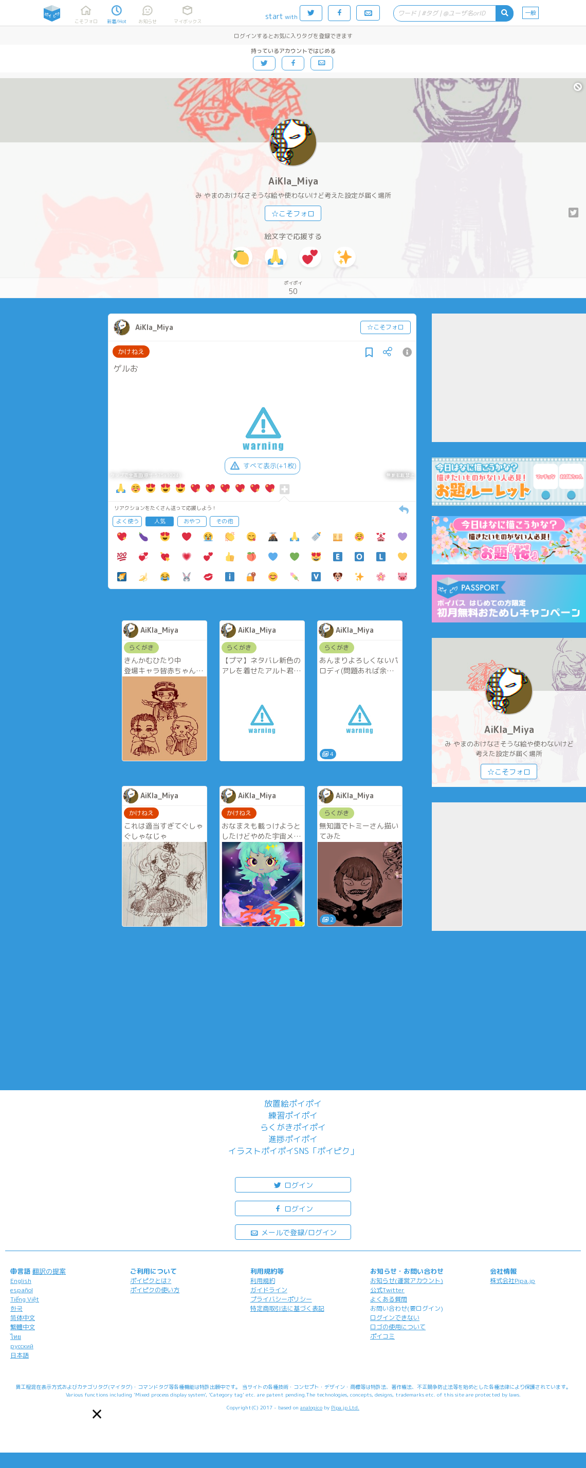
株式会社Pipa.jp (512, 1280)
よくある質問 (388, 1299)
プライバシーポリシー (281, 1299)
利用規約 (262, 1280)
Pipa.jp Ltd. (345, 1407)
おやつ (192, 521)
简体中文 (22, 1317)
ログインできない (394, 1317)
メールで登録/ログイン (293, 1231)
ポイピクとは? (150, 1280)
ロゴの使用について (398, 1327)
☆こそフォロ (293, 213)
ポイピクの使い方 (154, 1290)
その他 (224, 521)
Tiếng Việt (24, 1299)
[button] (97, 1413)
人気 (160, 521)
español (21, 1290)
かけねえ (131, 351)
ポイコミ (382, 1336)
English (20, 1280)
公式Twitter (387, 1290)
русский (21, 1346)
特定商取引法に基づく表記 (287, 1308)
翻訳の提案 (49, 1271)
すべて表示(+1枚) (262, 465)
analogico (311, 1407)
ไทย (15, 1336)
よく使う (127, 521)
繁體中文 (22, 1327)
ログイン (293, 1184)
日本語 (19, 1355)
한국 (16, 1308)
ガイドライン (268, 1290)
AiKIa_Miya (293, 181)
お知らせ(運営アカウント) (406, 1280)
